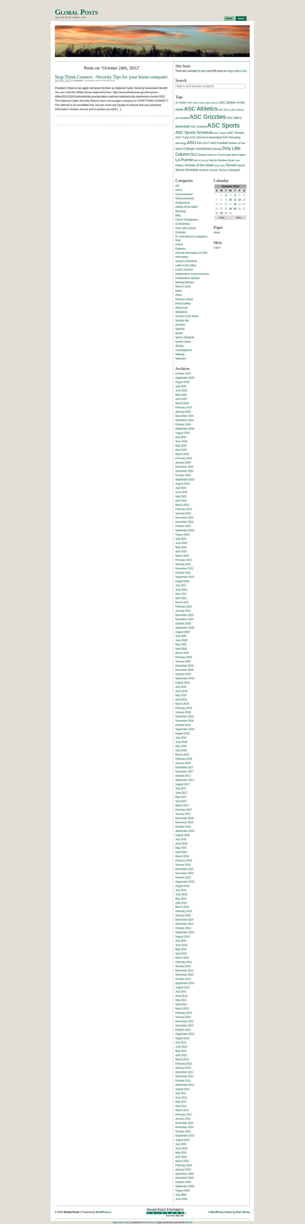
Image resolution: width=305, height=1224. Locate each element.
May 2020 (181, 644)
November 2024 (184, 420)
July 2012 (180, 1042)
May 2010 (181, 1152)
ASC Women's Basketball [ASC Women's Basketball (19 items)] (206, 137)
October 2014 (183, 928)
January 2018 (183, 763)
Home (229, 18)
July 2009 (180, 1194)
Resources (181, 307)
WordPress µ (103, 1212)
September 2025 (184, 377)
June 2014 (181, 945)
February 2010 (183, 1165)
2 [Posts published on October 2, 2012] (225, 195)
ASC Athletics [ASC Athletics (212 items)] (201, 108)
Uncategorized (183, 350)
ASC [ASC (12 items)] (189, 102)
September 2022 (184, 530)
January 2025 (183, 411)
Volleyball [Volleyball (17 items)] (234, 170)
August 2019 (182, 682)
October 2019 (183, 674)
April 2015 (181, 902)
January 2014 (183, 966)
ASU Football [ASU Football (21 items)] (218, 143)
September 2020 (184, 627)
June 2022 (181, 543)
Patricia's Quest (184, 299)
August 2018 (182, 733)
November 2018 (184, 720)
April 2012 (181, 1055)
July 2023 (180, 488)
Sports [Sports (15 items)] (241, 165)
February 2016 (183, 860)
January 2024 (183, 462)
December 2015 (184, 869)
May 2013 (181, 1000)
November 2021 (184, 568)
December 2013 (184, 970)
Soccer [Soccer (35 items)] (231, 165)
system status (183, 341)
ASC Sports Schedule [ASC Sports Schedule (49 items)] (194, 132)
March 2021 (182, 602)
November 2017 (184, 771)
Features (180, 248)
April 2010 (181, 1156)
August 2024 (182, 432)
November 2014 (184, 923)
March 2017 (182, 805)
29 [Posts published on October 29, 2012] (221, 213)
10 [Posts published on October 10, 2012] (230, 199)
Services (180, 324)
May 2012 (181, 1050)
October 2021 (183, 572)
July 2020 (180, 636)
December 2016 (184, 818)
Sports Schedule (184, 337)
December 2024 (184, 415)
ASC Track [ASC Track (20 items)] (182, 137)
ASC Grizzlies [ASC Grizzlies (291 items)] (208, 117)
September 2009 (184, 1186)
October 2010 (183, 1131)
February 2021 (183, 606)
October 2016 (183, 826)
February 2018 (183, 758)
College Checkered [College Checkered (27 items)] (197, 148)
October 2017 (183, 775)
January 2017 (183, 813)
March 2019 (182, 703)
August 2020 (182, 632)
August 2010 (182, 1139)
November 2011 (184, 1076)
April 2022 (181, 551)
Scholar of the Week (186, 316)
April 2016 (181, 852)
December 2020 (184, 615)
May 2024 (181, 445)
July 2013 (180, 991)
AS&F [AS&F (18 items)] (183, 102)
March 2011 (182, 1110)
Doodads (180, 232)
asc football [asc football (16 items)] (182, 117)
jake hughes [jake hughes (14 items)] (238, 154)
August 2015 (182, 885)
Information (181, 256)
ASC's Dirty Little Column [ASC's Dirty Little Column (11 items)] (205, 102)
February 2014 (183, 962)
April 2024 (181, 449)
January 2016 (183, 864)
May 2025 (181, 394)
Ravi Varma (243, 1212)
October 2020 (183, 623)
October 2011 (183, 1080)
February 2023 (183, 509)
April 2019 (181, 699)
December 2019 (184, 665)
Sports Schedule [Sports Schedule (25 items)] (186, 170)
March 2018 (182, 754)
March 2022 (182, 555)
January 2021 (183, 610)
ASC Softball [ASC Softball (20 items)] (198, 126)
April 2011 (181, 1106)
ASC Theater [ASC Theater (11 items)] (220, 133)
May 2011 (181, 1101)
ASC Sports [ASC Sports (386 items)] (223, 125)
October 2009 (183, 1182)
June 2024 (181, 441)
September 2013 (184, 983)
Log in (217, 247)
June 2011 (181, 1097)
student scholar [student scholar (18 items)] (208, 170)
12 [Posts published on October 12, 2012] (239, 199)
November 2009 (184, 1177)
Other (178, 295)
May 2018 (181, 746)
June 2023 (181, 492)
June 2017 (181, 792)
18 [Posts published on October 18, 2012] (235, 204)
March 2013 (182, 1008)
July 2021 (180, 585)
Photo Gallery (183, 303)
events (179, 244)
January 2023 (183, 513)
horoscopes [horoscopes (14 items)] (224, 154)
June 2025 (181, 390)
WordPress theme (221, 1212)
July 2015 (180, 890)
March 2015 (182, 906)
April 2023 (181, 500)
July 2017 (180, 788)
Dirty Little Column (185, 228)
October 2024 (183, 424)
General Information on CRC (191, 252)
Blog (177, 215)
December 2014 (184, 919)
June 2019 (181, 691)
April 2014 (181, 953)
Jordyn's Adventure (186, 261)
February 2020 (183, 657)
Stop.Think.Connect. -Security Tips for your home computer (111, 76)
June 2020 (181, 640)
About (241, 18)
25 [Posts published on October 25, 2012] (235, 208)
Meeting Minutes (184, 282)
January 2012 (183, 1067)
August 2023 (182, 483)
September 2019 (184, 678)
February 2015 (183, 911)
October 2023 (183, 475)
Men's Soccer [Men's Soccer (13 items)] (201, 160)
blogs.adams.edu (237, 70)
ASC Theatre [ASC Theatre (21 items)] (235, 132)
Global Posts (76, 12)
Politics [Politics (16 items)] (179, 165)
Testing (179, 345)
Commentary (182, 223)
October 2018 (183, 725)
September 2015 (184, 881)
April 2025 (181, 399)
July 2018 (180, 737)
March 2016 (182, 856)
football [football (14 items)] (202, 154)
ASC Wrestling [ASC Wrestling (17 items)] (231, 137)
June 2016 (181, 843)
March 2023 (182, 504)
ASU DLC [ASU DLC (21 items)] (203, 143)
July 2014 (180, 940)
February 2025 (183, 407)
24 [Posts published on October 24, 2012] (230, 208)
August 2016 (182, 835)
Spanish (179, 328)
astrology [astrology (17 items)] (180, 143)
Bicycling (180, 211)
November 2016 (184, 822)
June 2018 (181, 741)
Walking (179, 354)
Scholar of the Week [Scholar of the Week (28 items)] (199, 165)
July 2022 (180, 538)
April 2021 (181, 598)
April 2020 (181, 648)
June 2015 (181, 894)
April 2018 (181, 750)
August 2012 (182, 1038)
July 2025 (180, 386)
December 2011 (184, 1072)
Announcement (184, 194)
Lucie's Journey (184, 269)
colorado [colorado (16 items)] (217, 148)
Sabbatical (181, 312)
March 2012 (182, 1059)
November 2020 (184, 619)
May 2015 (181, 898)
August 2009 (182, 1190)
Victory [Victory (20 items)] (223, 170)
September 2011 (184, 1084)
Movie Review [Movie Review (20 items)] (218, 160)
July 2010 (180, 1144)
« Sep (221, 217)
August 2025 (182, 382)
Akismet (189, 1222)
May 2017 (181, 797)
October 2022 (183, 526)
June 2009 (181, 1199)
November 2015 (184, 873)
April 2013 (181, 1004)
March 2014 (182, 957)
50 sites (202, 70)
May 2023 (181, 496)
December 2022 (184, 517)
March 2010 (182, 1161)
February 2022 (183, 560)
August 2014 (182, 936)
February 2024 (183, 458)
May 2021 (181, 593)
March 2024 (182, 454)
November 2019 (184, 669)
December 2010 (184, 1122)
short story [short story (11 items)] (219, 165)
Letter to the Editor (185, 265)
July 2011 (180, 1093)
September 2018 (184, 729)
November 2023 (184, 471)
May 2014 (181, 949)
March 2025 (182, 403)
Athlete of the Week (186, 206)
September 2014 (184, 932)
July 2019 (180, 686)
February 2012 (183, 1063)
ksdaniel (78, 80)
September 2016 (184, 830)
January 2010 (183, 1169)
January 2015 (183, 915)
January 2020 (183, 661)
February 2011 (183, 1114)
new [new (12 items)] (237, 160)
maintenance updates (187, 278)
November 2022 (184, 521)
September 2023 (184, 479)
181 (177, 185)
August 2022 (182, 534)
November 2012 (184, 1025)
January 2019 (183, 712)
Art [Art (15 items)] (177, 102)
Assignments (182, 202)
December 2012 (184, 1021)
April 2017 (181, 801)
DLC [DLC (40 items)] (193, 154)
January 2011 (183, 1118)
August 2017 (182, 784)
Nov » (239, 217)
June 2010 (181, 1148)
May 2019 (181, 695)
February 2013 (183, 1012)
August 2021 (182, 581)
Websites (180, 358)
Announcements (184, 198)
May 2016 (181, 847)
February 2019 (183, 708)
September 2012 (184, 1034)
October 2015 (183, 877)
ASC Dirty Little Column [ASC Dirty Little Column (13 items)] (231, 109)
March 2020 (182, 653)
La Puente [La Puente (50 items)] (184, 160)
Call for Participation (186, 219)
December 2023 (184, 466)
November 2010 (184, 1127)
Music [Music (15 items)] (231, 160)
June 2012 (181, 1046)
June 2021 (181, 589)
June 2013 (181, 995)
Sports (179, 333)
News (178, 290)
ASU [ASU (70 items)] (191, 142)
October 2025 (183, 373)
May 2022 (181, 547)
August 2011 (182, 1089)
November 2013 (184, 974)
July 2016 (180, 839)
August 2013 (182, 987)
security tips (182, 320)
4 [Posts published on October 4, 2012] (235, 195)
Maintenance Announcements (192, 273)
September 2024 (184, 428)
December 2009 (184, 1173)
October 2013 (183, 978)
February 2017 (183, 809)
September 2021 (184, 576)
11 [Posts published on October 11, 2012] (235, 199)
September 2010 (184, 1135)
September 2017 (184, 780)
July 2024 (180, 437)
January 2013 (183, 1017)
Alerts (178, 190)
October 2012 (183, 1029)
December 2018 (184, 716)
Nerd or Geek (183, 286)
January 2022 (183, 564)
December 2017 (184, 767)
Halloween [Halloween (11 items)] (212, 155)
